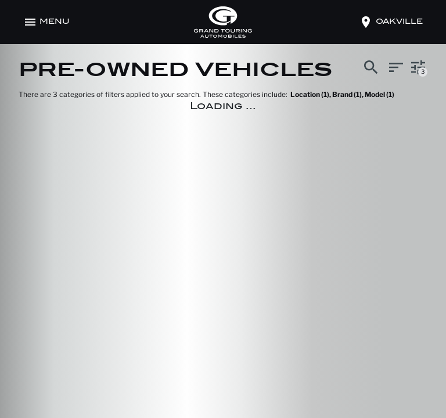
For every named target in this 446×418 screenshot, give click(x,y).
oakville (399, 22)
